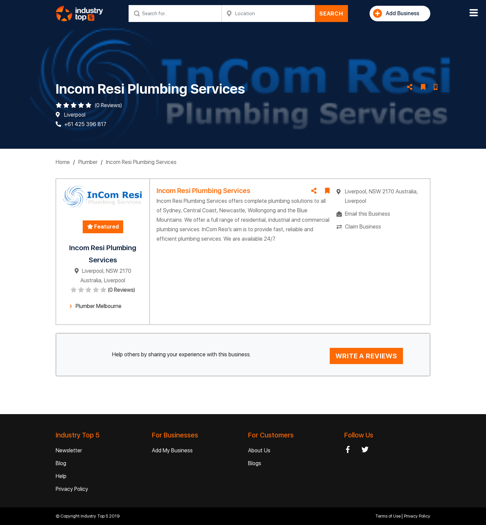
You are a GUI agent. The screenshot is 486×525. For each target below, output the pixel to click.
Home (63, 162)
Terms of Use (388, 516)
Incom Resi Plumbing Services (141, 162)
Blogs (254, 463)
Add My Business (172, 450)
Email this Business (367, 214)
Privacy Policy (72, 489)
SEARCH (331, 13)
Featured (103, 226)
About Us (259, 450)
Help (61, 476)
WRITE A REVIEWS (366, 356)
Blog (61, 463)
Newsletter (69, 450)
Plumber (88, 162)
